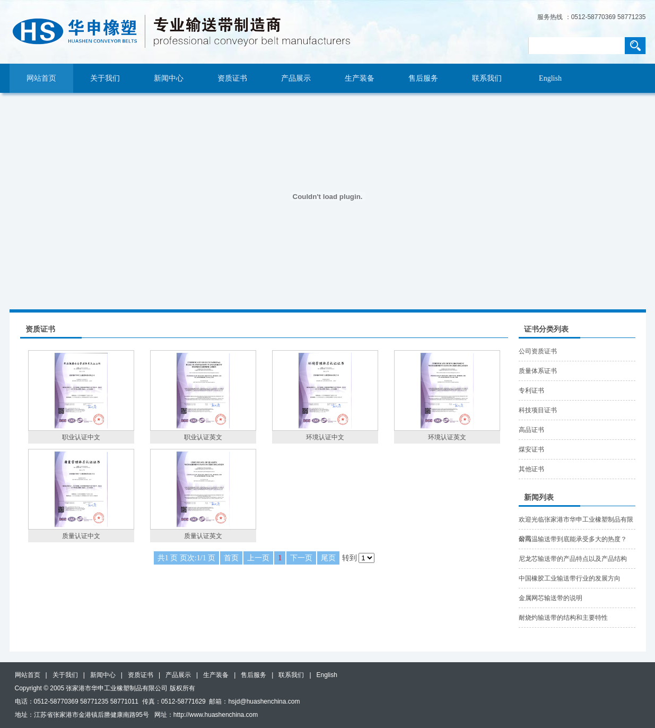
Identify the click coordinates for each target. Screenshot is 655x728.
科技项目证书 (538, 410)
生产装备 (359, 78)
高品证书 (531, 430)
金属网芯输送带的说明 (550, 598)
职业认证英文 (203, 437)
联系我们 (487, 78)
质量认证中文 (81, 536)
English (550, 78)
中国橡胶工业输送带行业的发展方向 (570, 578)
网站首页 (41, 78)
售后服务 (423, 78)
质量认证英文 (203, 536)
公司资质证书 (538, 351)
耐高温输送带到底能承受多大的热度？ (573, 539)
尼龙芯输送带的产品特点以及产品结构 (573, 558)
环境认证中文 (325, 437)
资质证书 (232, 78)
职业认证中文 (81, 437)
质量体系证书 (538, 371)
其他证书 (531, 469)
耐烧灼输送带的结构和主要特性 (563, 617)
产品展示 (296, 78)
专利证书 (531, 390)
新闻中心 (169, 78)
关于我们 (105, 78)
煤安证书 (531, 449)
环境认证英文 (447, 437)
